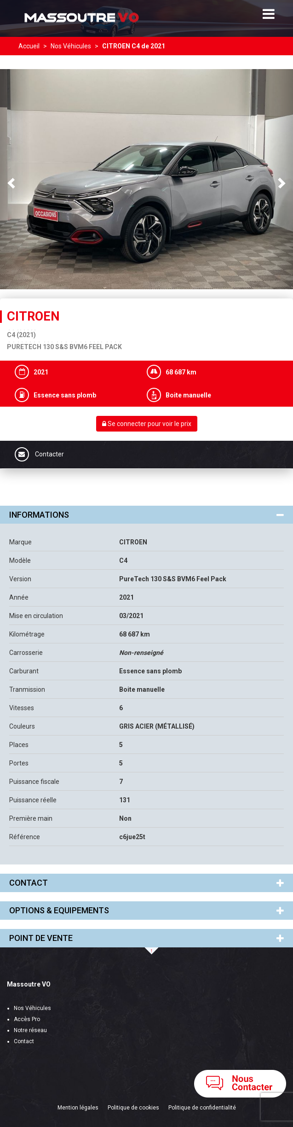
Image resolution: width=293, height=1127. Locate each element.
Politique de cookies (133, 1107)
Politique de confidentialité (202, 1107)
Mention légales (77, 1107)
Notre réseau (30, 1030)
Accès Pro (27, 1019)
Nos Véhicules (32, 1008)
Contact (24, 1041)
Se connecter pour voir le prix (146, 423)
